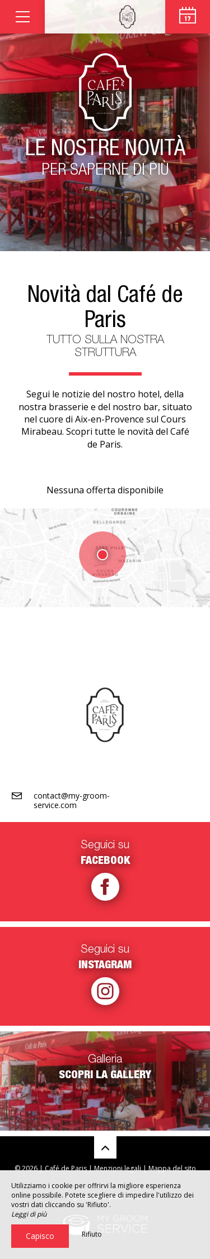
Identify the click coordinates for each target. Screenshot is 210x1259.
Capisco (40, 1236)
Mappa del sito (172, 1168)
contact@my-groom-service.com (72, 800)
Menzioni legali (117, 1168)
